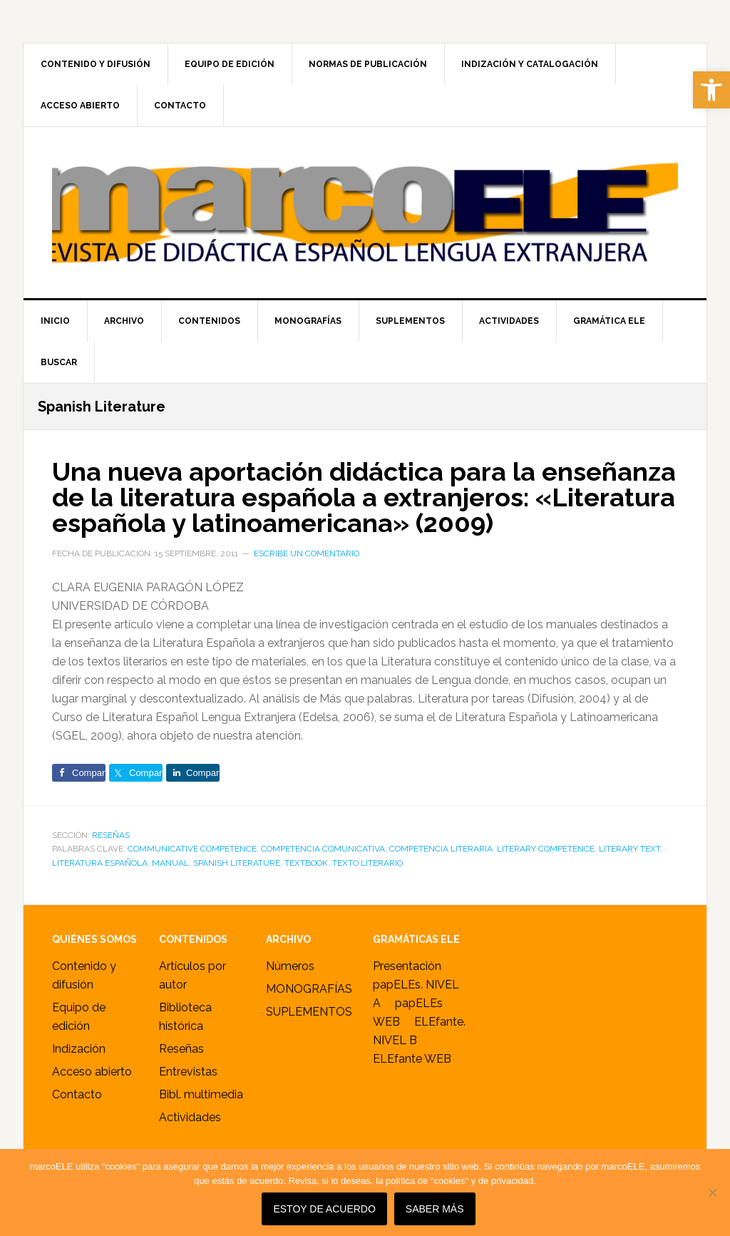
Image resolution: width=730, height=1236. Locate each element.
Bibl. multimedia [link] (201, 1094)
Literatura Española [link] (100, 863)
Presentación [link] (407, 966)
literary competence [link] (546, 849)
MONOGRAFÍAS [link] (309, 989)
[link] (711, 89)
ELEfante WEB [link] (412, 1059)
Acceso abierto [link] (92, 1071)
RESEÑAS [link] (111, 835)
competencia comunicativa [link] (323, 849)
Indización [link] (79, 1049)
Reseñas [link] (181, 1049)
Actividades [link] (190, 1117)
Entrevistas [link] (188, 1071)
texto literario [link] (367, 863)
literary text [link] (629, 849)
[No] (712, 1192)
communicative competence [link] (192, 849)
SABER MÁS (435, 1209)
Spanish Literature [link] (236, 863)
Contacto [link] (77, 1094)
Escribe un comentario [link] (306, 553)
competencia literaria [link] (441, 849)
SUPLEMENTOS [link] (309, 1011)
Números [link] (290, 966)
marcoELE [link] (365, 212)
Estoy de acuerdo (324, 1209)
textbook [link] (306, 863)
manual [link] (170, 863)
